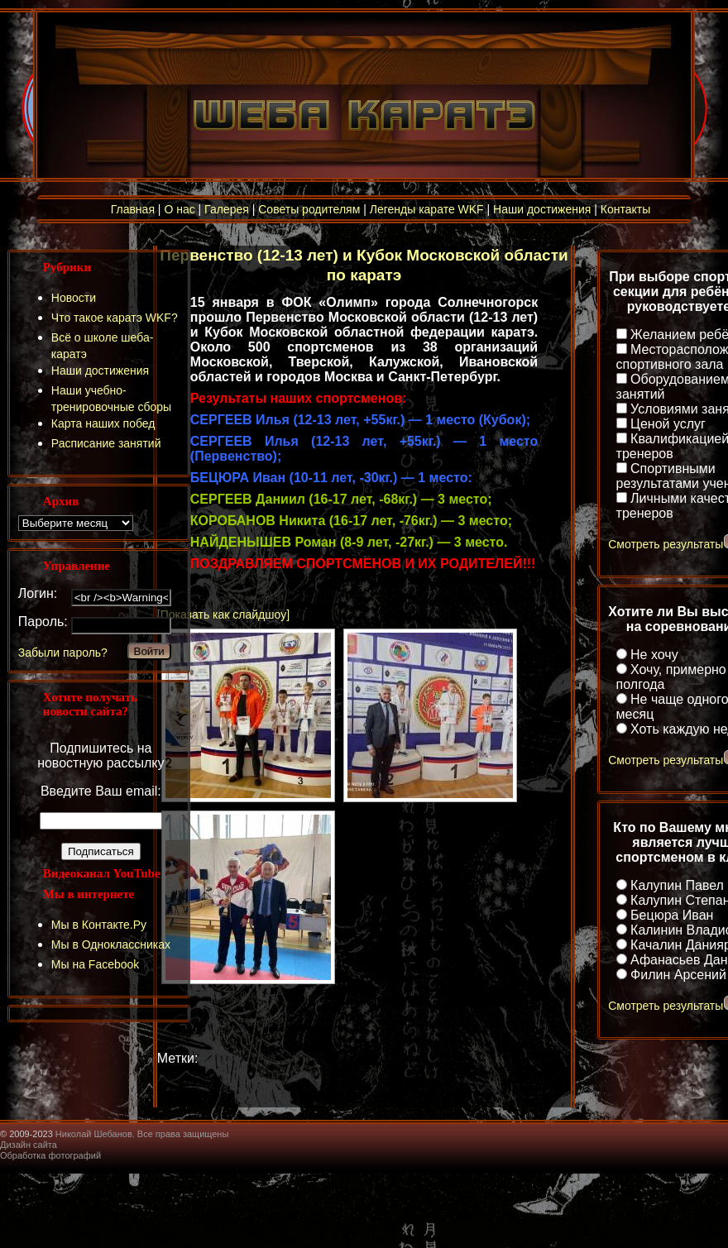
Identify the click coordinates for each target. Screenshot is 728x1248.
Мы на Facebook (95, 964)
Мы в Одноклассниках (110, 944)
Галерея (226, 209)
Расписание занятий (106, 443)
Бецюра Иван (671, 915)
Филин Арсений (678, 975)
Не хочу (654, 655)
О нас (179, 209)
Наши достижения (542, 209)
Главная (133, 209)
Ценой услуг (668, 424)
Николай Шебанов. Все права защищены (142, 1134)
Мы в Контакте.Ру (98, 924)
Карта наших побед (103, 423)
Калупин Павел (677, 885)
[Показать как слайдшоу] (223, 614)
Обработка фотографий (50, 1155)
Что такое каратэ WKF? (114, 317)
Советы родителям (309, 209)
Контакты (625, 209)
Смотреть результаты (665, 544)
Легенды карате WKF (427, 209)
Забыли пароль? (63, 652)
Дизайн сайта (28, 1145)
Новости (73, 297)
